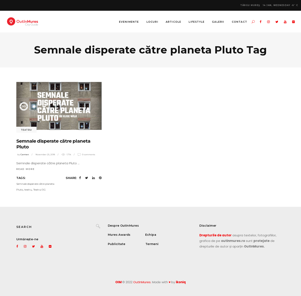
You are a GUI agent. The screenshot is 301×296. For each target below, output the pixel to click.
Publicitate (116, 244)
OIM (118, 282)
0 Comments (88, 154)
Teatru (26, 130)
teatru (28, 189)
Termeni (152, 244)
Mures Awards (119, 235)
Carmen (24, 154)
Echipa (150, 235)
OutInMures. (142, 282)
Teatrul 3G (39, 189)
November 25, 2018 (45, 154)
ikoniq (181, 282)
